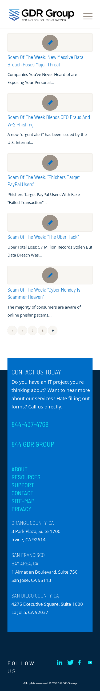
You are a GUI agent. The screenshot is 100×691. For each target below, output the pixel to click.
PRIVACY (21, 509)
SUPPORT (22, 485)
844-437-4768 (30, 424)
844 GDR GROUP (32, 444)
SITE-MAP (22, 501)
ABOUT (19, 469)
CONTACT (22, 493)
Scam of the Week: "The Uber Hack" (43, 236)
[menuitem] (85, 16)
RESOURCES (26, 477)
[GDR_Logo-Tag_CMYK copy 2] (41, 14)
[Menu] (85, 16)
